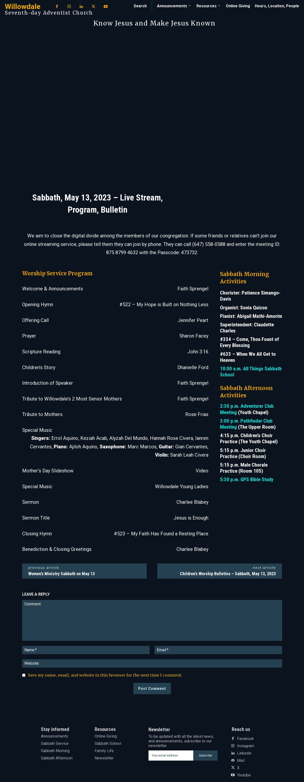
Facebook (245, 739)
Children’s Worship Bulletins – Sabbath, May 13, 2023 (228, 573)
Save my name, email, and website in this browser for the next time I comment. (105, 675)
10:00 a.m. (231, 369)
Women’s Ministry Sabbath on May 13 (61, 573)
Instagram (245, 746)
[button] (140, 6)
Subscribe (205, 755)
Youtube (244, 775)
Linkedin (244, 753)
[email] (170, 755)
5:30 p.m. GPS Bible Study (246, 479)
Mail (240, 761)
